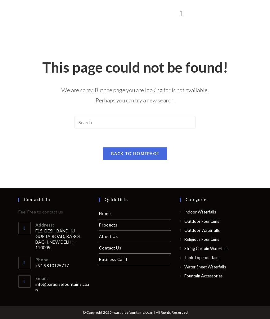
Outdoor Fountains (201, 221)
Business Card (113, 259)
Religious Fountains (201, 239)
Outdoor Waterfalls (202, 230)
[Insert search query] (135, 122)
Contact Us (110, 247)
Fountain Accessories (203, 275)
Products (108, 224)
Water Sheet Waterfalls (205, 266)
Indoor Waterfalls (200, 211)
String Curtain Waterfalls (206, 248)
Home (104, 213)
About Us (108, 236)
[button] (180, 14)
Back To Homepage (135, 153)
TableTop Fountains (202, 257)
